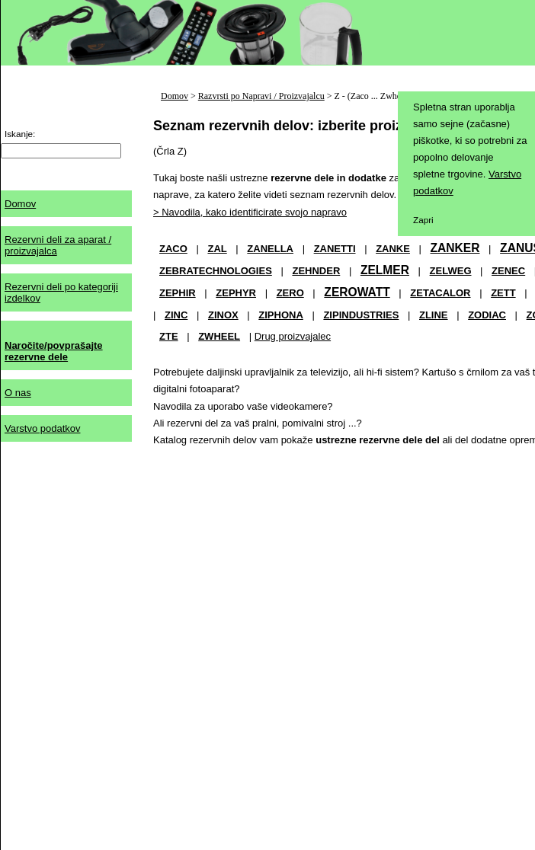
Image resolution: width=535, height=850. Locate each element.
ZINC (176, 315)
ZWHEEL (219, 336)
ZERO (290, 293)
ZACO (173, 248)
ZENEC (508, 270)
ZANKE (393, 248)
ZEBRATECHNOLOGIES (215, 270)
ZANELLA (270, 248)
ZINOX (223, 315)
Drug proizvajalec (293, 336)
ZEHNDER (316, 270)
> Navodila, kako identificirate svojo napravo (250, 212)
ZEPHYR (236, 293)
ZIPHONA (280, 315)
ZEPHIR (177, 293)
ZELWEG (451, 270)
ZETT (503, 293)
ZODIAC (487, 315)
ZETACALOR (440, 293)
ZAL (216, 248)
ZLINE (433, 315)
